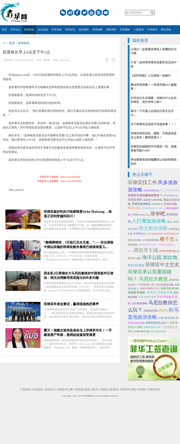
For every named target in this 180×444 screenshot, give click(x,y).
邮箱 (106, 12)
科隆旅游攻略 (151, 310)
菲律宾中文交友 (162, 264)
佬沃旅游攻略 (153, 228)
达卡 (169, 221)
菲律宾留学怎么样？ (156, 323)
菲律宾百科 (153, 389)
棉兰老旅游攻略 (158, 331)
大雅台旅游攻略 (166, 317)
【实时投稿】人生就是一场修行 (150, 75)
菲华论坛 (15, 29)
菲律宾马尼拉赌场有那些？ (145, 195)
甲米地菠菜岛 (171, 195)
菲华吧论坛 (139, 233)
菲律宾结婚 (170, 204)
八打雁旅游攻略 (149, 221)
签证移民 (84, 29)
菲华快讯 (29, 29)
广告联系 (25, 389)
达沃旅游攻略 (139, 303)
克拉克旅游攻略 (165, 284)
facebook (77, 12)
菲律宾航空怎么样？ (148, 245)
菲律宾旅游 (169, 233)
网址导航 (166, 29)
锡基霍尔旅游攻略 (152, 199)
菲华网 (86, 396)
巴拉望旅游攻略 (154, 234)
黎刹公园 (133, 207)
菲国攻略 (98, 29)
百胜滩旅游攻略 (147, 297)
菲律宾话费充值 (151, 190)
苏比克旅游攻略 (169, 190)
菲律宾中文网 (127, 389)
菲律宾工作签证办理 (159, 292)
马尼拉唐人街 (146, 284)
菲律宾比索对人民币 (86, 389)
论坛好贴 (43, 29)
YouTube (91, 12)
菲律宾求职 (135, 199)
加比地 (170, 257)
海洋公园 (151, 257)
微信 (63, 12)
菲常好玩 (70, 29)
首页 (4, 29)
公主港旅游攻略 (150, 240)
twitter (84, 12)
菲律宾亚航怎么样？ (153, 327)
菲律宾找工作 (142, 182)
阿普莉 (163, 310)
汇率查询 (152, 29)
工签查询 (139, 29)
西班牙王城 (146, 250)
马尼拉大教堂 (153, 279)
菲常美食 (56, 29)
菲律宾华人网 (65, 389)
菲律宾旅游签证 (141, 203)
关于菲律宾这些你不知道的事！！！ (153, 124)
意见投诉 (37, 389)
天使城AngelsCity (140, 214)
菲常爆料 (125, 29)
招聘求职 (111, 29)
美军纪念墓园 (136, 265)
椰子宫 (167, 239)
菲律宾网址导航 (142, 331)
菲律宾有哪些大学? (150, 288)
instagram (99, 12)
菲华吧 (157, 214)
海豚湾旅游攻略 (170, 288)
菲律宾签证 (157, 204)
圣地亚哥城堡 (136, 292)
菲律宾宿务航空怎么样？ (152, 208)
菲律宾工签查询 (109, 389)
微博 (70, 12)
